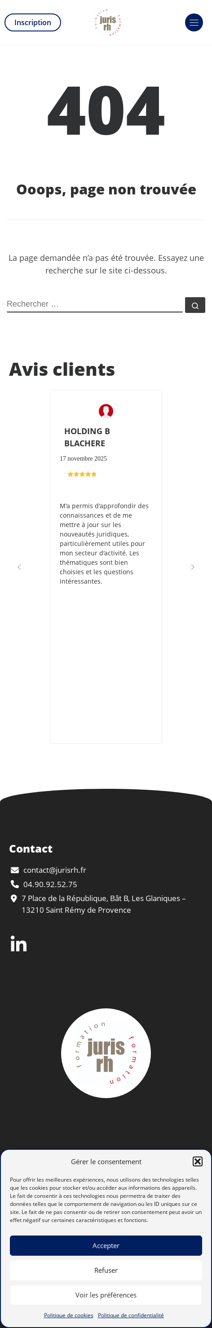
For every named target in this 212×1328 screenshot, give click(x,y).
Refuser (106, 1270)
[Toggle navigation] (194, 22)
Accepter (106, 1245)
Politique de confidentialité (131, 1315)
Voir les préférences (106, 1294)
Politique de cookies (68, 1315)
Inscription (32, 22)
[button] (197, 1161)
